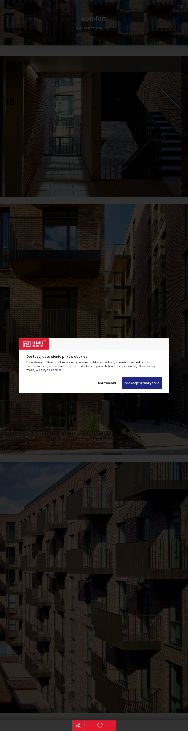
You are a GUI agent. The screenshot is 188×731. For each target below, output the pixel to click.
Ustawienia (107, 383)
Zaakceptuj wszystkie (141, 383)
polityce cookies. (50, 370)
